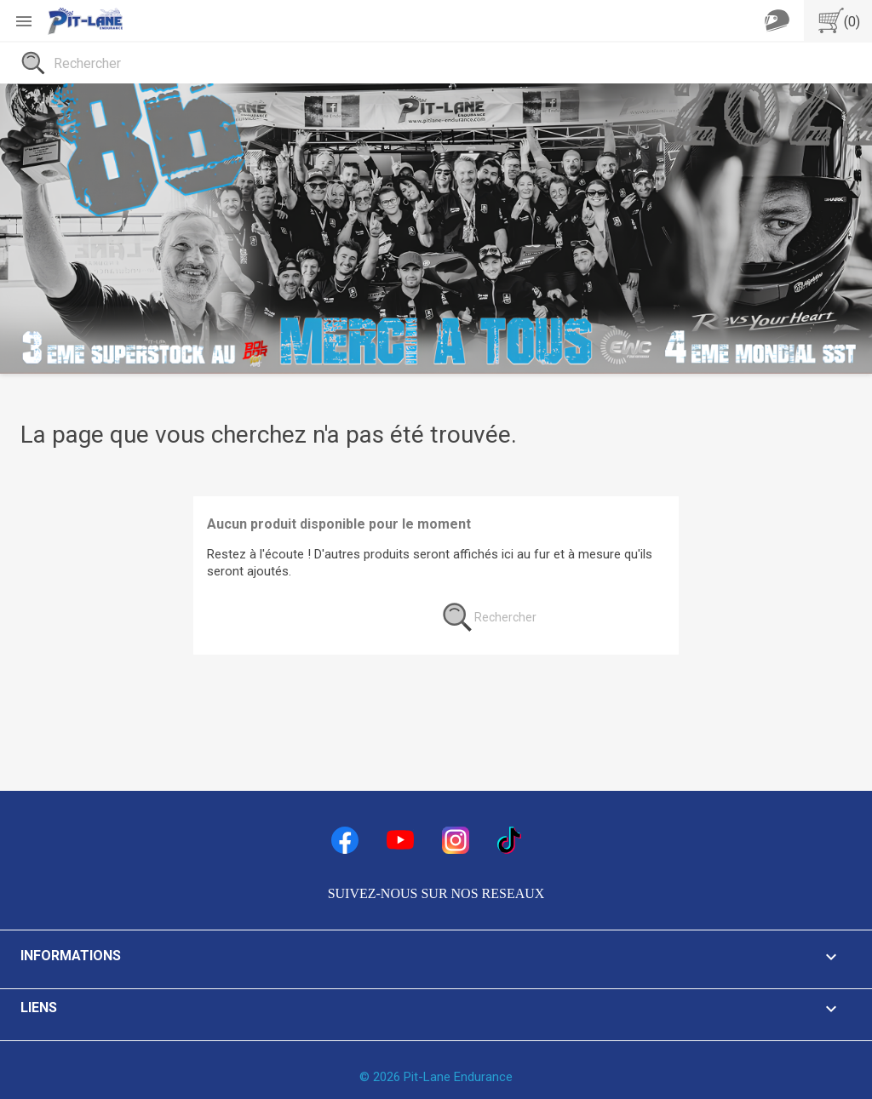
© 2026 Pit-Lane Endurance (436, 1077)
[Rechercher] (436, 63)
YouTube (400, 840)
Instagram (455, 840)
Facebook (345, 840)
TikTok (511, 840)
